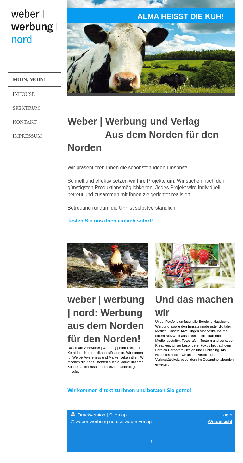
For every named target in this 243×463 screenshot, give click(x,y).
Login (226, 414)
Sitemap (118, 414)
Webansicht (220, 421)
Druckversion (89, 414)
